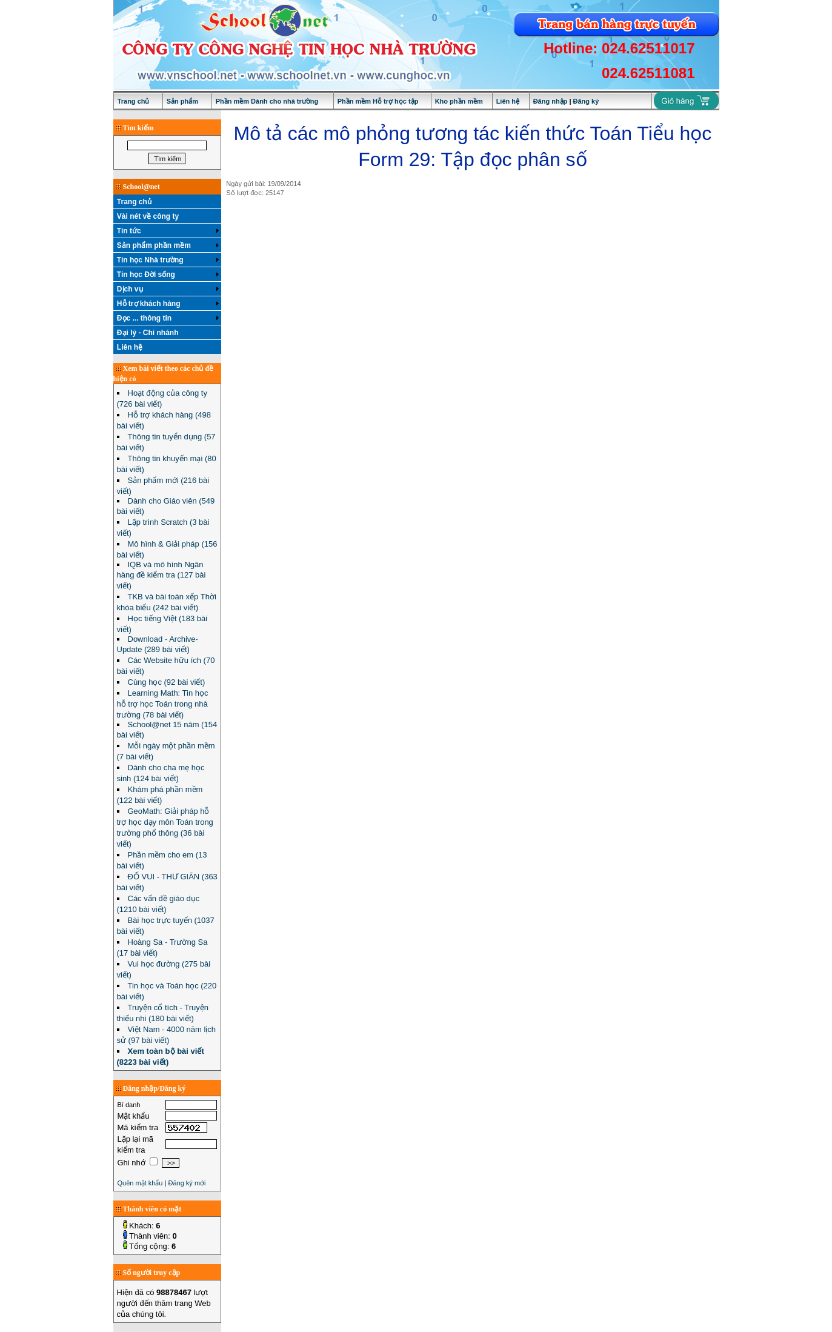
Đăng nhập (550, 101)
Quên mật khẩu (140, 1183)
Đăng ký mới (186, 1183)
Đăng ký (586, 101)
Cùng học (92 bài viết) (166, 682)
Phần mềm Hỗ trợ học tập (378, 101)
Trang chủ (134, 101)
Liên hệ (507, 101)
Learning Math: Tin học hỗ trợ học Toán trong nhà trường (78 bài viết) (162, 703)
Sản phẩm (182, 101)
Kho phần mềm (459, 101)
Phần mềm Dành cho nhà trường (267, 101)
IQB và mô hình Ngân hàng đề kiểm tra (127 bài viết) (161, 575)
